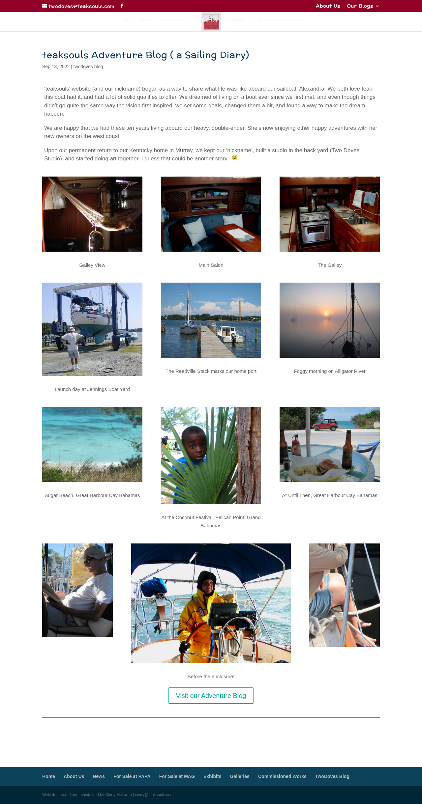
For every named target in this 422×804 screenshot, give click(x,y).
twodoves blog (88, 66)
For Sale (171, 20)
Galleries (207, 20)
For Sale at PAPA (131, 776)
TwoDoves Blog (332, 776)
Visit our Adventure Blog (211, 695)
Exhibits (235, 20)
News (146, 20)
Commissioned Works (278, 20)
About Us (328, 6)
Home (125, 20)
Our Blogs (360, 6)
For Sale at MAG (177, 776)
